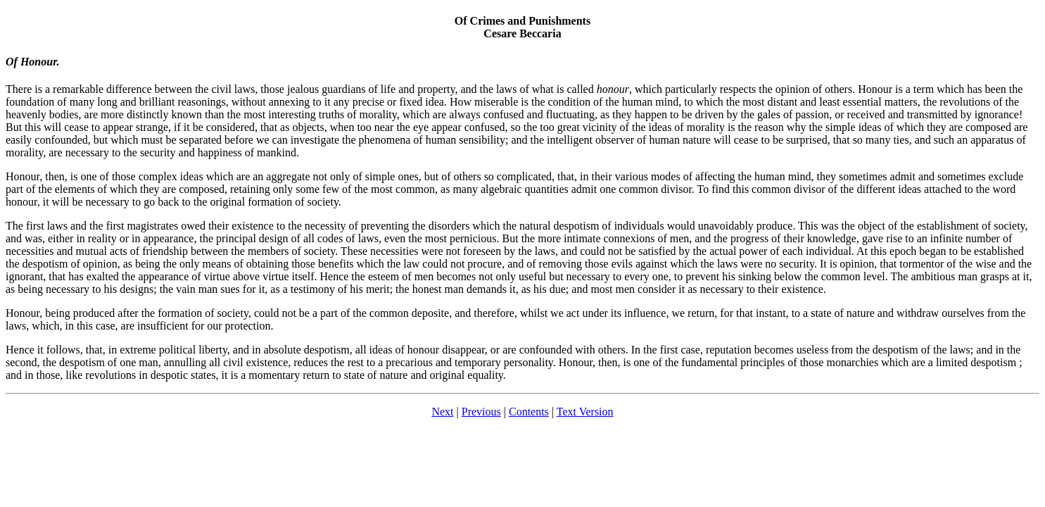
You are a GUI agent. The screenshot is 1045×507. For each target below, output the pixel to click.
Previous (481, 412)
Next (442, 412)
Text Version (585, 412)
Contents (529, 412)
